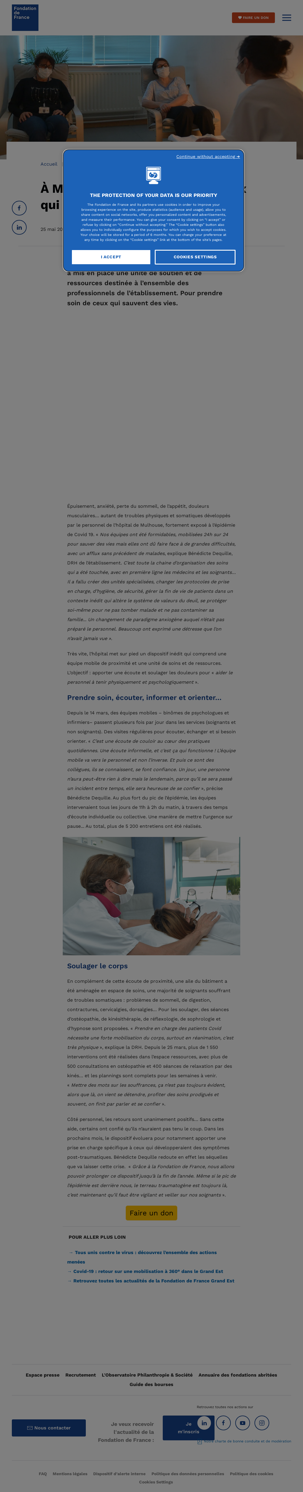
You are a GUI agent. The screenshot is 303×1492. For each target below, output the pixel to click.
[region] (153, 210)
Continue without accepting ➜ (208, 156)
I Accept (111, 256)
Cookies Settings (195, 256)
